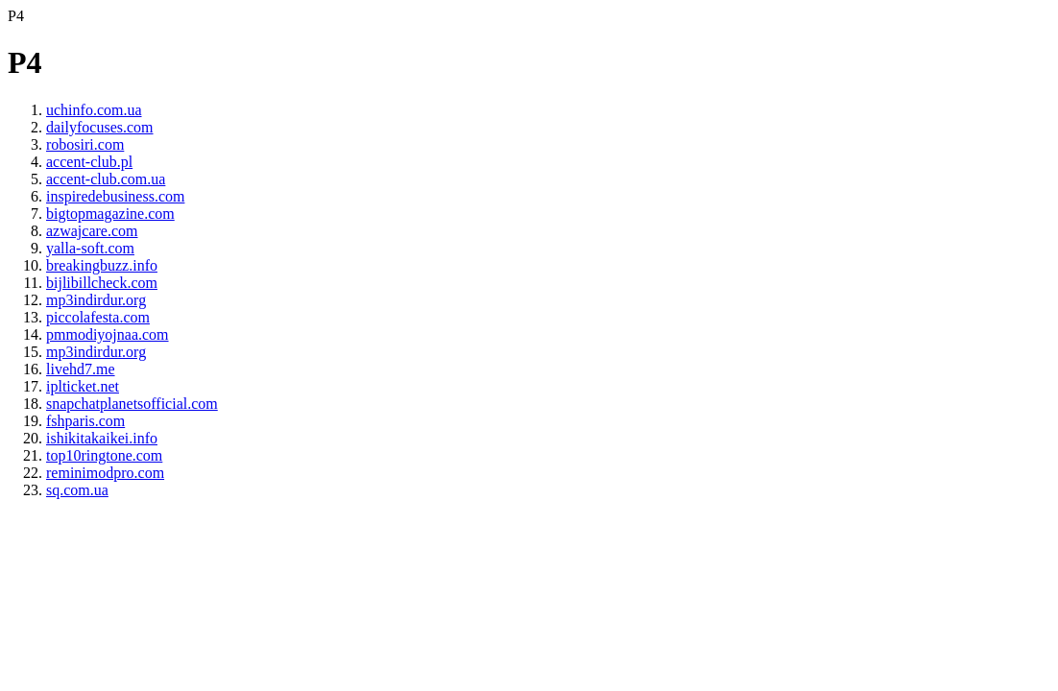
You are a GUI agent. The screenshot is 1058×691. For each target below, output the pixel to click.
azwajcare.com (91, 231)
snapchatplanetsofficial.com (132, 403)
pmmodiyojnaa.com (107, 334)
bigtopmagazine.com (110, 213)
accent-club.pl (89, 162)
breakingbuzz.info (101, 265)
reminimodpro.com (105, 473)
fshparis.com (85, 421)
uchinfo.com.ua (94, 110)
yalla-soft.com (90, 248)
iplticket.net (82, 386)
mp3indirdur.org (96, 300)
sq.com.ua (77, 490)
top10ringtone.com (104, 455)
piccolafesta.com (98, 317)
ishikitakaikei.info (101, 438)
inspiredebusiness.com (115, 196)
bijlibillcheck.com (101, 282)
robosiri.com (85, 144)
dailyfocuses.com (100, 127)
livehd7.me (80, 369)
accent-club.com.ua (105, 179)
